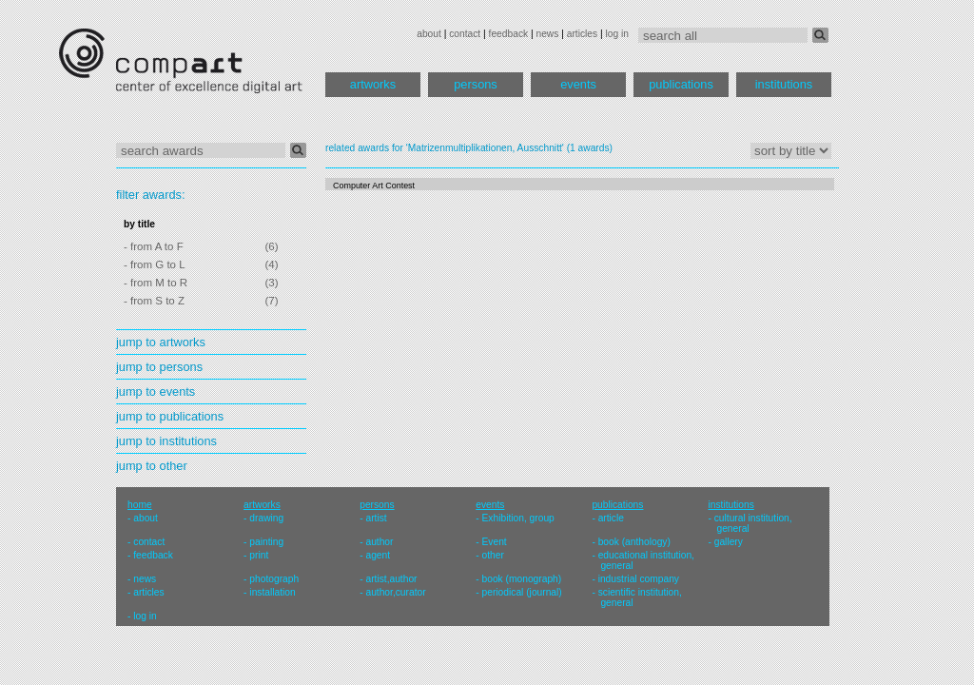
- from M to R (155, 282)
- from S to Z (154, 300)
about (429, 34)
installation (272, 592)
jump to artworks (160, 342)
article (611, 518)
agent (377, 555)
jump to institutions (166, 441)
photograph (274, 579)
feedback (509, 34)
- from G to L (154, 264)
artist (375, 518)
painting (266, 542)
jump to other (151, 466)
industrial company (638, 579)
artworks (373, 84)
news (547, 34)
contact (464, 34)
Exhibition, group (518, 518)
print (258, 555)
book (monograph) (522, 579)
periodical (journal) (522, 592)
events (578, 84)
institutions (783, 84)
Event (494, 542)
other (493, 555)
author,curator (395, 592)
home (139, 504)
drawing (266, 518)
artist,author (391, 579)
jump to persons (159, 367)
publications (681, 84)
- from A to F (154, 246)
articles (582, 34)
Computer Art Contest (374, 185)
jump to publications (170, 416)
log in (617, 34)
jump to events (155, 391)
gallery (728, 542)
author (379, 542)
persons (475, 84)
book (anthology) (634, 542)
